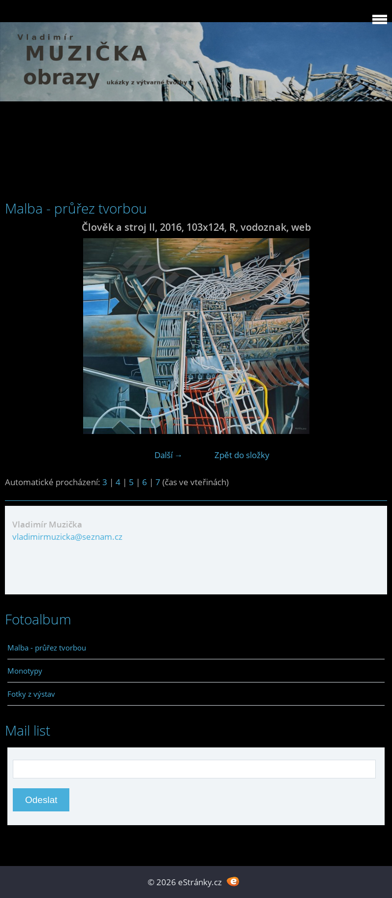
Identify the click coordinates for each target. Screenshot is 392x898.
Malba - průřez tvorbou (46, 647)
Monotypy (24, 671)
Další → (168, 455)
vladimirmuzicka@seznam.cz (67, 536)
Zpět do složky (242, 455)
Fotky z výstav (31, 694)
